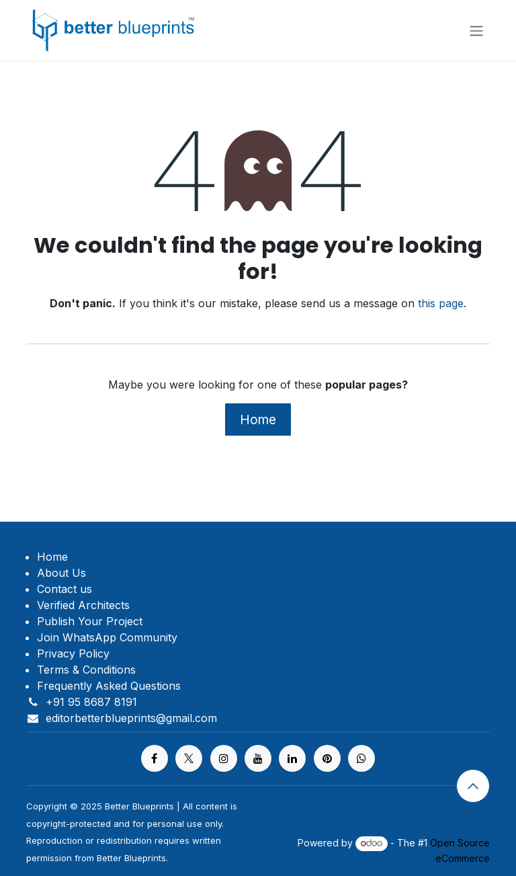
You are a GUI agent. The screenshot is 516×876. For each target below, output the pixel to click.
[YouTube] (258, 758)
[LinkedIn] (292, 758)
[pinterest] (327, 758)
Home (258, 419)
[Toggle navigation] (476, 30)
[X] (188, 758)
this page (441, 303)
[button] (473, 786)
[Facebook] (154, 758)
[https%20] (361, 758)
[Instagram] (223, 758)
